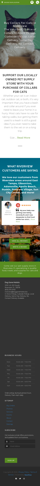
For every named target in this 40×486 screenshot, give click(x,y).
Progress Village (22, 189)
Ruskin (6, 189)
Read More (23, 137)
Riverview (8, 180)
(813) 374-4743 (10, 290)
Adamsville (11, 186)
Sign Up (11, 460)
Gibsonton (24, 183)
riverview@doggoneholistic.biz (16, 292)
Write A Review (20, 247)
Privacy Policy (24, 472)
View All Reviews (20, 241)
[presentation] (16, 452)
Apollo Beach (27, 186)
